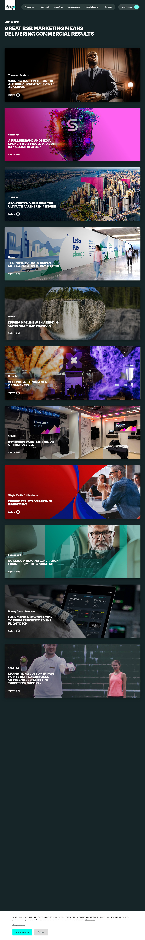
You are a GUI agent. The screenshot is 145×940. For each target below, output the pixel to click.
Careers (108, 7)
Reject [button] (41, 932)
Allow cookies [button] (22, 932)
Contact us (127, 7)
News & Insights (92, 7)
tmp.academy (74, 7)
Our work (45, 7)
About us (58, 7)
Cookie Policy (90, 920)
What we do (30, 7)
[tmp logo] (10, 5)
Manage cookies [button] (18, 925)
